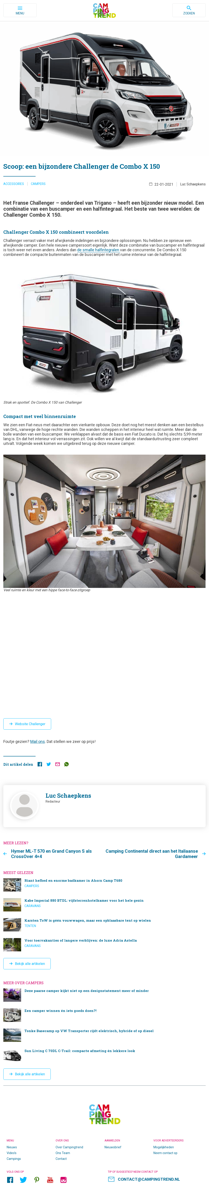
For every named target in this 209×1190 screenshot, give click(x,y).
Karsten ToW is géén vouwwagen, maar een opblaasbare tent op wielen (104, 924)
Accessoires (13, 184)
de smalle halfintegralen (98, 249)
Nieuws (12, 1147)
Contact (61, 1158)
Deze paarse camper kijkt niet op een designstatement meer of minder (104, 995)
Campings (14, 1158)
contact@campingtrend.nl (149, 1179)
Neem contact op (165, 1153)
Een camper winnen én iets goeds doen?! (104, 1015)
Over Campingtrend (69, 1147)
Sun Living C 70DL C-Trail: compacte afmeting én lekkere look (104, 1055)
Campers (38, 184)
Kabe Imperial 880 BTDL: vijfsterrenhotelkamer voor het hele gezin (104, 904)
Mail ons (37, 741)
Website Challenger (30, 724)
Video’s (11, 1153)
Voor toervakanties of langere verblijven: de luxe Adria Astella (104, 944)
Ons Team (63, 1153)
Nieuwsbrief (112, 1147)
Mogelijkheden (163, 1147)
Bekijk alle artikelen (30, 964)
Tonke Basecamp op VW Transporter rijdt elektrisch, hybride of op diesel (104, 1035)
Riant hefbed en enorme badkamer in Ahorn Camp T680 (104, 885)
